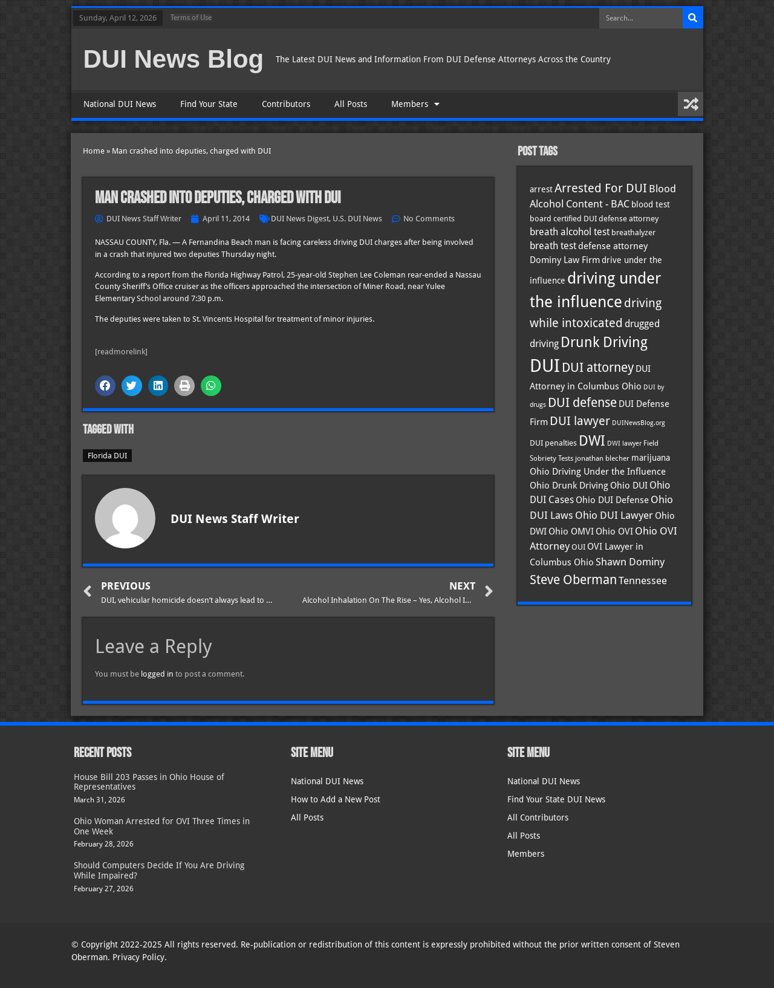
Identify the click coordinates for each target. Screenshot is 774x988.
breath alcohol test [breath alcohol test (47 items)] (570, 232)
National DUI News (119, 104)
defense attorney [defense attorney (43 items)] (613, 246)
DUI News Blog (173, 59)
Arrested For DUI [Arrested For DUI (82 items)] (600, 188)
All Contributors (537, 817)
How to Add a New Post (335, 799)
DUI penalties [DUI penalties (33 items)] (553, 442)
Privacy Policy (138, 957)
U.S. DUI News (357, 218)
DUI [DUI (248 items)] (545, 366)
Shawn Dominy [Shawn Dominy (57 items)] (630, 562)
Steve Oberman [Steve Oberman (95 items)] (573, 579)
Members (415, 104)
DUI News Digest (300, 218)
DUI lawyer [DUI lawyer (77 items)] (580, 421)
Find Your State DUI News (556, 799)
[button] (105, 385)
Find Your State (209, 104)
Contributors (286, 104)
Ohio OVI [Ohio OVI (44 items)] (614, 531)
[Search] (693, 18)
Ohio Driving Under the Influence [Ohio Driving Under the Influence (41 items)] (598, 471)
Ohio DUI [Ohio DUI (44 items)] (629, 485)
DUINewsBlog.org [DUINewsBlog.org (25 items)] (638, 423)
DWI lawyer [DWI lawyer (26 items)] (624, 443)
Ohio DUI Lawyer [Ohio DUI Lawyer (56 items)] (614, 515)
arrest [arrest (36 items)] (541, 189)
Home (94, 150)
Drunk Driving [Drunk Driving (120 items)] (604, 342)
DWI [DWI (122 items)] (592, 440)
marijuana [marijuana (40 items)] (650, 458)
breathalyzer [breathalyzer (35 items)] (633, 232)
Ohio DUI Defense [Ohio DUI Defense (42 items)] (612, 500)
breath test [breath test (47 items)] (553, 246)
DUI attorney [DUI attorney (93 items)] (598, 367)
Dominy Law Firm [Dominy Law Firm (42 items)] (565, 260)
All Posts (350, 104)
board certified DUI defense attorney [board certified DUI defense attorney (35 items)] (594, 218)
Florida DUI (107, 455)
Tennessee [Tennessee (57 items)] (643, 580)
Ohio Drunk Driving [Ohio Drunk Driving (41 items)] (569, 485)
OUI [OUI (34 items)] (578, 546)
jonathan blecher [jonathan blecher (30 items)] (602, 458)
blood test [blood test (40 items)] (650, 204)
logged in (157, 673)
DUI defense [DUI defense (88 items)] (582, 402)
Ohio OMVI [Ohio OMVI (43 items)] (571, 531)
